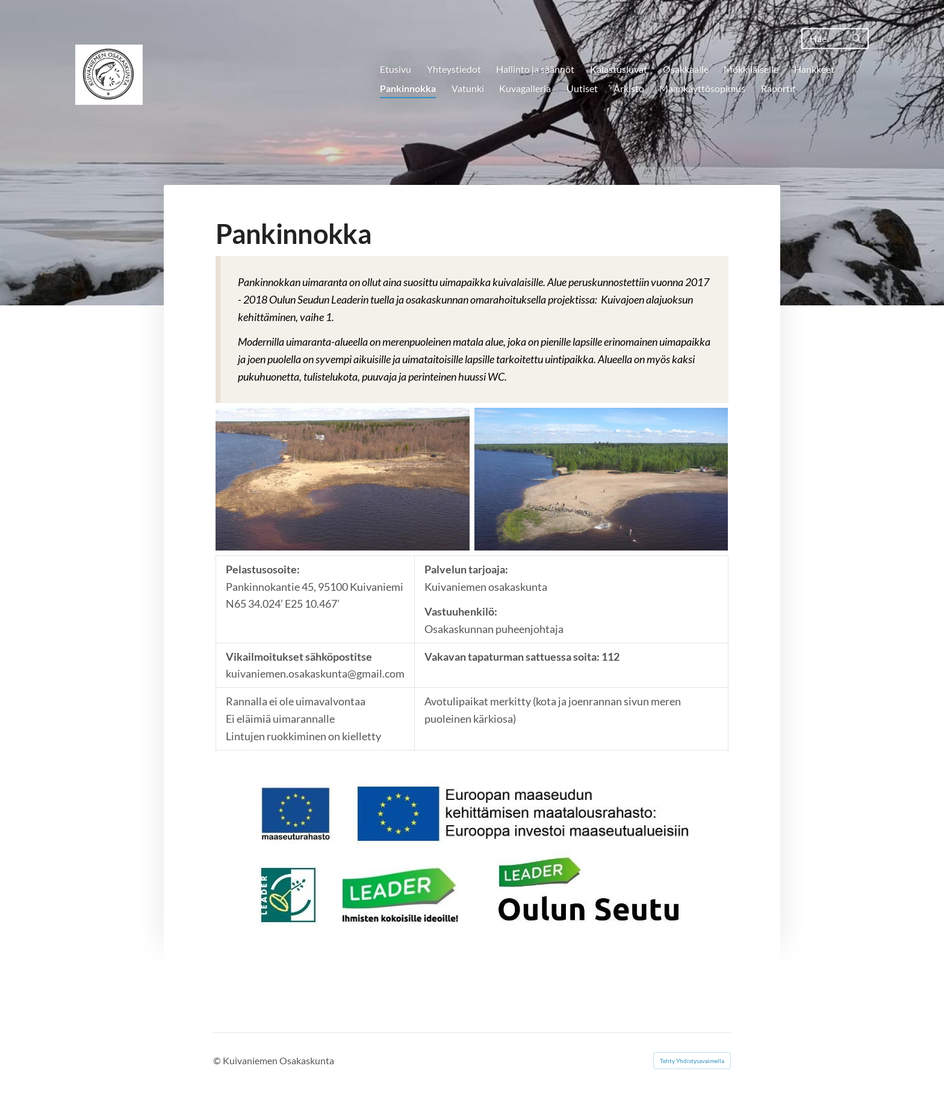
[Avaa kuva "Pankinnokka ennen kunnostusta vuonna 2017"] (343, 479)
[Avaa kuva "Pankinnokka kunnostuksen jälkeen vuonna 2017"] (601, 479)
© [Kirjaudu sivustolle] (218, 1060)
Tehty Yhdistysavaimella (692, 1060)
